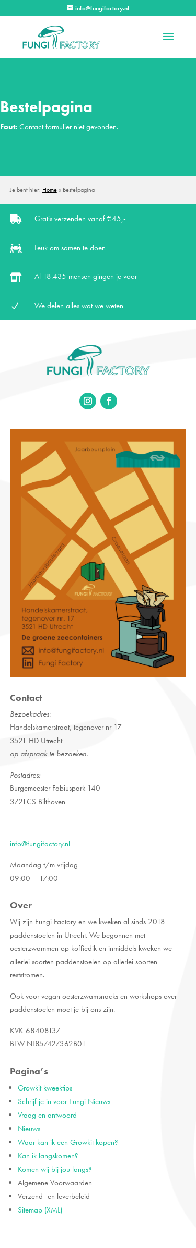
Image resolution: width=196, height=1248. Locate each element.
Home (49, 190)
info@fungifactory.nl (40, 844)
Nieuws (29, 1128)
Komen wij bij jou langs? (55, 1169)
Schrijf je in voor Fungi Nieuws (64, 1101)
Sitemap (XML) (40, 1210)
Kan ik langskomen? (48, 1155)
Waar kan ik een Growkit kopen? (68, 1142)
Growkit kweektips (45, 1088)
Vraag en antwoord (47, 1115)
